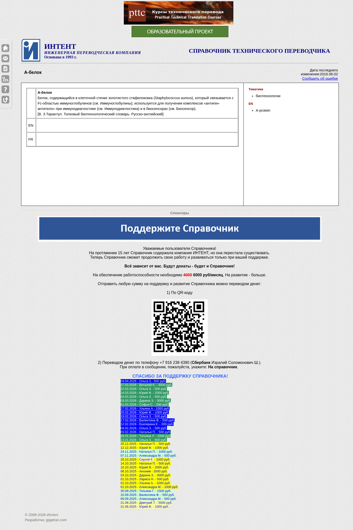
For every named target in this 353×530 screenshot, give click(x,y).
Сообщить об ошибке (320, 78)
